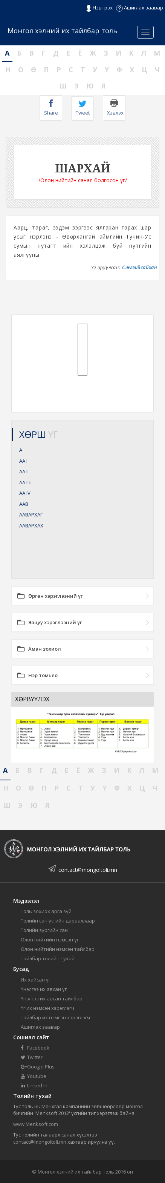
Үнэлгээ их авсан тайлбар (51, 998)
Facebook (35, 1047)
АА (23, 460)
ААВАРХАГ (31, 514)
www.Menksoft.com (35, 1124)
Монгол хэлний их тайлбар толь (62, 30)
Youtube (33, 1076)
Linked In (34, 1085)
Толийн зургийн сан (44, 930)
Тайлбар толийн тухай (48, 958)
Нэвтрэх (99, 8)
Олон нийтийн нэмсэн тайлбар (58, 949)
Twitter (32, 1057)
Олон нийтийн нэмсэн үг (50, 939)
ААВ (23, 504)
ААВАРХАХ (31, 525)
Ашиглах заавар (139, 7)
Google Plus (38, 1066)
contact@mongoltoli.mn (87, 869)
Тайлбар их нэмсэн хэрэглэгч (55, 1017)
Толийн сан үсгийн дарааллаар (58, 920)
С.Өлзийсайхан (139, 267)
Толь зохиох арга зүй (46, 911)
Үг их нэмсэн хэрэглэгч (47, 1008)
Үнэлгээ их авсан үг (44, 989)
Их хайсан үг (35, 979)
